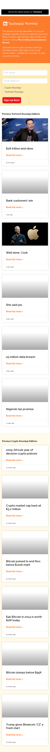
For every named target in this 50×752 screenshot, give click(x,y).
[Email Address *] (25, 81)
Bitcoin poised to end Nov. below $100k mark (23, 563)
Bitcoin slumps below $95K (24, 672)
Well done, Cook (17, 252)
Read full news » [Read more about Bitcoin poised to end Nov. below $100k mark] (14, 571)
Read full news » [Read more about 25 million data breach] (14, 363)
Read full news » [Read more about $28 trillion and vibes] (14, 155)
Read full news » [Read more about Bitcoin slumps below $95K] (14, 679)
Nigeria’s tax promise (20, 409)
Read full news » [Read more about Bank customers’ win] (14, 207)
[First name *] (25, 72)
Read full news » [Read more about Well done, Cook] (14, 259)
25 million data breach (20, 357)
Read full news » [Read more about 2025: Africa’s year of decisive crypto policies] (14, 460)
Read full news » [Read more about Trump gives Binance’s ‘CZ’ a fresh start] (14, 735)
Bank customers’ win (19, 200)
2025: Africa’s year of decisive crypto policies (21, 451)
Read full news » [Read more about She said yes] (14, 311)
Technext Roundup (12, 92)
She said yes (14, 304)
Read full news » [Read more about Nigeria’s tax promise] (14, 415)
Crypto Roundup (11, 87)
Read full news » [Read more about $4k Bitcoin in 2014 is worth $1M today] (14, 627)
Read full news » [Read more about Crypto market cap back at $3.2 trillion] (14, 515)
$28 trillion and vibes (19, 148)
